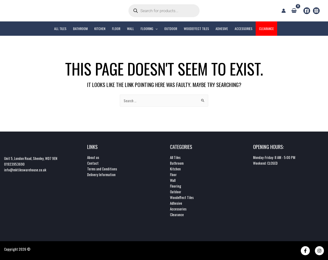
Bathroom (177, 163)
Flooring (175, 186)
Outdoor (175, 191)
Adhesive (176, 203)
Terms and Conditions (102, 168)
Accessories (178, 208)
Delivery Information (101, 174)
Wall (172, 180)
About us (93, 157)
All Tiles (175, 157)
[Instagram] (316, 10)
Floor (173, 174)
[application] (155, 28)
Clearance (177, 214)
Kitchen (175, 168)
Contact (93, 163)
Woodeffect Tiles (182, 197)
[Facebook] (306, 10)
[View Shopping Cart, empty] (294, 10)
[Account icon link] (283, 11)
